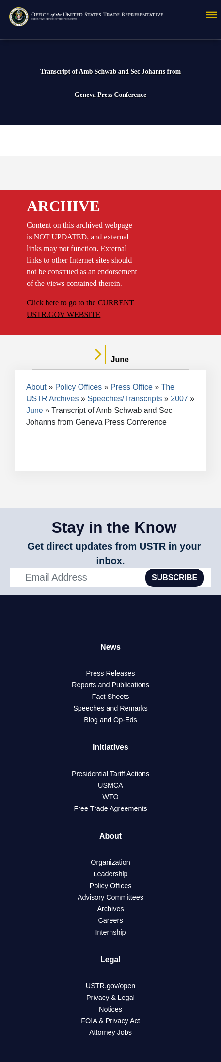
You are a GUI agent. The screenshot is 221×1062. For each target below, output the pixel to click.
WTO (110, 797)
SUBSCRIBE (174, 577)
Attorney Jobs (110, 1032)
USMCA (110, 785)
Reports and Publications (110, 685)
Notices (110, 1009)
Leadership (110, 874)
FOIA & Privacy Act (110, 1021)
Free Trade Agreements (110, 808)
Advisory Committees (110, 897)
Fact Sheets (110, 696)
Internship (110, 932)
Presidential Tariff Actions (110, 773)
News (110, 647)
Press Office (131, 387)
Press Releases (110, 673)
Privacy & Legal (110, 997)
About (36, 387)
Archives (110, 909)
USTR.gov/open (110, 986)
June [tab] (110, 360)
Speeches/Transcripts (124, 399)
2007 (179, 399)
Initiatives (110, 747)
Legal (110, 959)
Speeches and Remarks (110, 708)
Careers (110, 920)
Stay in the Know (114, 527)
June (34, 410)
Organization (110, 862)
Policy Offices (78, 387)
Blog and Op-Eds (110, 720)
